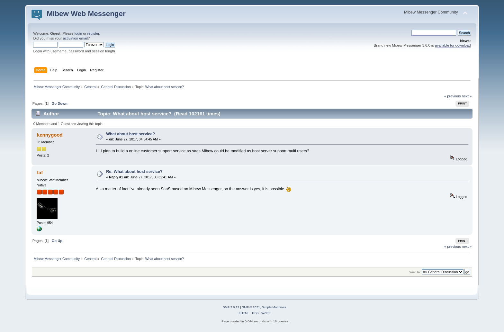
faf (40, 172)
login (78, 33)
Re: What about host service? (134, 171)
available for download (453, 45)
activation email (75, 38)
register (93, 33)
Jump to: (415, 272)
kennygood (50, 135)
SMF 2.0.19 (231, 307)
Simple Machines (274, 307)
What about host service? (130, 134)
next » (467, 96)
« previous (452, 96)
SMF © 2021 (251, 307)
